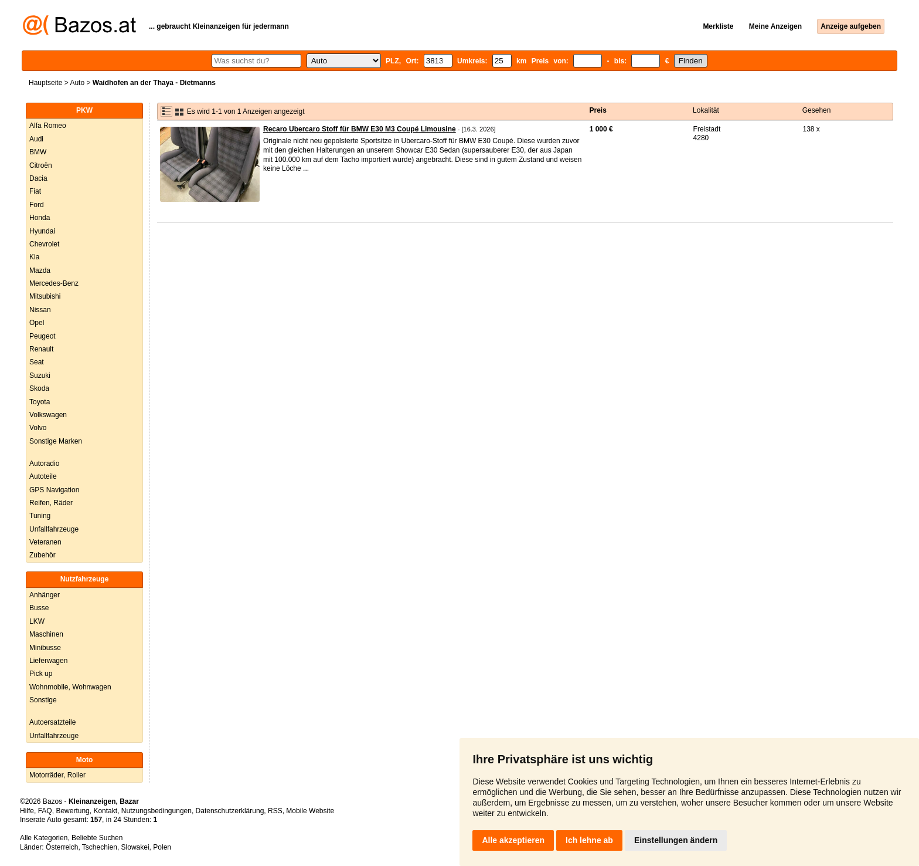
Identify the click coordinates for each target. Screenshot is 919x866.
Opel (36, 323)
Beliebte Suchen (97, 838)
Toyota (39, 402)
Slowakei (135, 847)
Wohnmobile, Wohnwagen (70, 687)
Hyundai (42, 231)
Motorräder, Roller (57, 775)
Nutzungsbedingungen (156, 811)
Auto (77, 83)
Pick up (40, 673)
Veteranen (45, 542)
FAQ (45, 811)
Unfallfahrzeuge (54, 529)
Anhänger (44, 595)
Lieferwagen (48, 661)
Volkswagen (48, 415)
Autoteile (43, 476)
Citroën (40, 165)
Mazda (39, 270)
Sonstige (43, 700)
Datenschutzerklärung (230, 811)
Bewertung (72, 811)
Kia (34, 257)
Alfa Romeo (47, 125)
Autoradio (44, 463)
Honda (39, 218)
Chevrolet (44, 244)
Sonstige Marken (55, 441)
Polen (162, 847)
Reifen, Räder (51, 503)
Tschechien (99, 847)
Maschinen (46, 634)
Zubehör (42, 555)
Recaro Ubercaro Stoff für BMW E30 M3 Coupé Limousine (359, 129)
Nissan (40, 310)
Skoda (39, 388)
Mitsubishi (44, 296)
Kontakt (105, 811)
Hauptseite (45, 83)
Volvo (37, 428)
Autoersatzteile (52, 722)
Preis (598, 110)
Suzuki (39, 375)
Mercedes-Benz (54, 283)
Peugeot (42, 336)
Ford (36, 205)
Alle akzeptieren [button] (513, 840)
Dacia (38, 178)
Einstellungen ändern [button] (675, 840)
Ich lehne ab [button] (589, 840)
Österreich (62, 847)
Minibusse (45, 648)
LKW (37, 621)
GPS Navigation (54, 490)
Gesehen (816, 110)
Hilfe (27, 811)
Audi (36, 139)
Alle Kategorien (43, 838)
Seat (36, 362)
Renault (41, 349)
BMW (37, 152)
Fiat (35, 191)
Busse (39, 608)
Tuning (39, 516)
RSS (275, 811)
